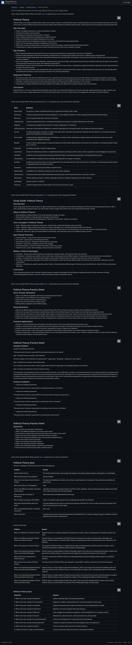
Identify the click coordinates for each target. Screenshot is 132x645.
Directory (14, 7)
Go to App (127, 2)
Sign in (44, 14)
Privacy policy (110, 642)
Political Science (31, 7)
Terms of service (118, 642)
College (21, 7)
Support (125, 642)
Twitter (129, 642)
